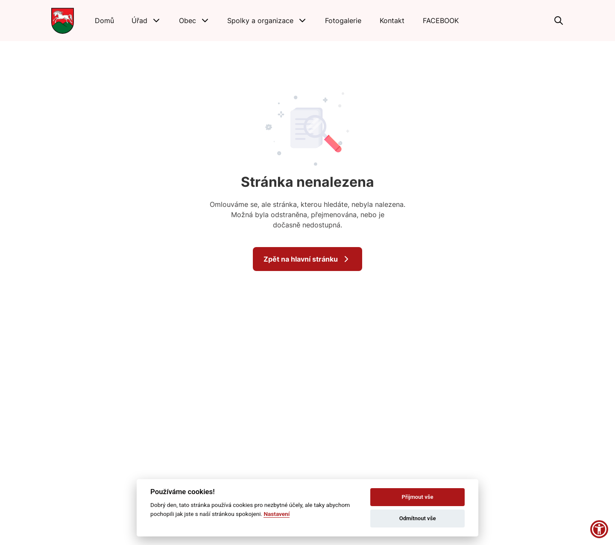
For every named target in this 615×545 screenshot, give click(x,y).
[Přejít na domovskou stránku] (62, 20)
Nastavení (277, 513)
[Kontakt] (392, 20)
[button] (146, 20)
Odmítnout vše (417, 518)
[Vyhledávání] (558, 20)
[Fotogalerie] (343, 20)
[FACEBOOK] (441, 20)
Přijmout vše (417, 497)
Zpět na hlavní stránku (307, 259)
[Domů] (104, 20)
